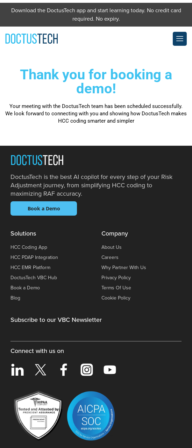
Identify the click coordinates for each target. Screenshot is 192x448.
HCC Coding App (28, 247)
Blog (15, 298)
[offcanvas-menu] (180, 39)
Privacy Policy (116, 278)
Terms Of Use (116, 288)
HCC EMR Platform (30, 267)
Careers (110, 257)
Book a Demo (44, 208)
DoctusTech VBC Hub (33, 278)
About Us (111, 247)
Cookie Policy (115, 298)
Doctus (37, 161)
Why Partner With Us (123, 267)
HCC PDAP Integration (34, 257)
